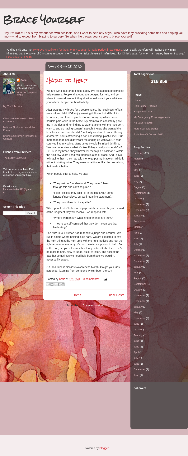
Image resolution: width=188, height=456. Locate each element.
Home (77, 295)
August (137, 187)
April (136, 164)
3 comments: (91, 279)
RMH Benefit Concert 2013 (148, 134)
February (139, 153)
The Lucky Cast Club (14, 157)
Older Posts (115, 295)
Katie (24, 80)
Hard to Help (67, 80)
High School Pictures (145, 105)
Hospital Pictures (143, 111)
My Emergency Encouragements (152, 117)
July (136, 181)
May (136, 170)
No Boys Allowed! (143, 122)
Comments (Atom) (94, 305)
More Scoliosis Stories (146, 128)
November (139, 204)
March (137, 158)
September (140, 192)
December (139, 210)
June (136, 175)
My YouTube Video (13, 106)
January (138, 215)
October (138, 198)
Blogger (103, 448)
